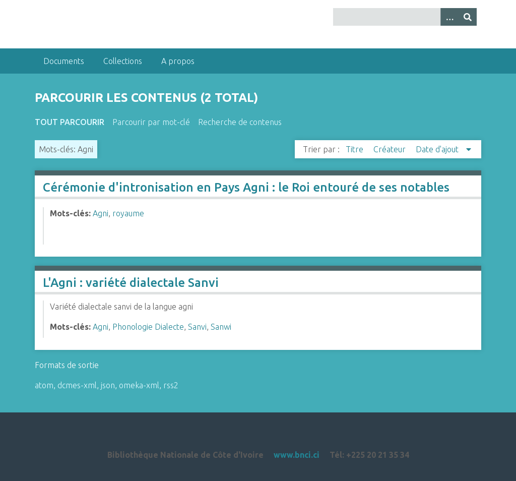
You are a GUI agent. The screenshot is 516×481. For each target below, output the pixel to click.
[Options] (449, 17)
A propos (178, 61)
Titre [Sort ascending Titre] (355, 149)
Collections (122, 61)
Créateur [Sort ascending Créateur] (390, 149)
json (108, 385)
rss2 (170, 385)
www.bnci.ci (296, 454)
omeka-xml (139, 385)
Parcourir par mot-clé (151, 122)
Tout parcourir (69, 122)
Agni (100, 213)
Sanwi (221, 326)
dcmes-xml (77, 385)
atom (44, 385)
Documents (63, 61)
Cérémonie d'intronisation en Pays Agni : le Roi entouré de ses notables (246, 187)
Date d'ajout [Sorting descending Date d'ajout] (438, 149)
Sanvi (197, 326)
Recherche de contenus (240, 122)
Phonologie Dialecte (148, 326)
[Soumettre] (468, 17)
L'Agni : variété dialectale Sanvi (131, 282)
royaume (128, 213)
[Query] (405, 17)
